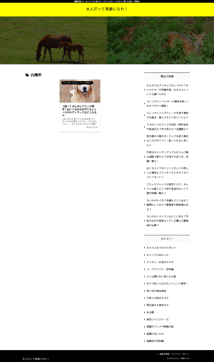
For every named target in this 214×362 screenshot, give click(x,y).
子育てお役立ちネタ (158, 298)
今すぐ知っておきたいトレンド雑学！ (167, 283)
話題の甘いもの (155, 333)
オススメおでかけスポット (161, 247)
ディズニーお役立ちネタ (160, 262)
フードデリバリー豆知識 (160, 269)
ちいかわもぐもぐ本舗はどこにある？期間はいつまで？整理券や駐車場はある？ (167, 205)
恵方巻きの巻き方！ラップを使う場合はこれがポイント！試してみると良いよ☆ (167, 140)
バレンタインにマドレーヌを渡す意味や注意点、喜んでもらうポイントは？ (167, 115)
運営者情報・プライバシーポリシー (174, 354)
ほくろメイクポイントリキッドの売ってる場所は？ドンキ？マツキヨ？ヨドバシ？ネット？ (167, 172)
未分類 (150, 312)
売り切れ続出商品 (156, 290)
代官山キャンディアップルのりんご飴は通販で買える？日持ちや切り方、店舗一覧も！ (167, 156)
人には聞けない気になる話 (161, 276)
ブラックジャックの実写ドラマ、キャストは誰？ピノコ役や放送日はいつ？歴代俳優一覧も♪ (167, 189)
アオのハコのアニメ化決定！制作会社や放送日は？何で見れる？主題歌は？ (167, 127)
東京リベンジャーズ (158, 319)
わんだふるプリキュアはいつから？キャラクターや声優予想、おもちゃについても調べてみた (167, 90)
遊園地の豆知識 (155, 341)
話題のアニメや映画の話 (160, 326)
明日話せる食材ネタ (158, 305)
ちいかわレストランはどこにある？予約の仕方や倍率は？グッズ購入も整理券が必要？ (167, 221)
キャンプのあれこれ (158, 255)
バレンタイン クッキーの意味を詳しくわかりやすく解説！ (168, 103)
